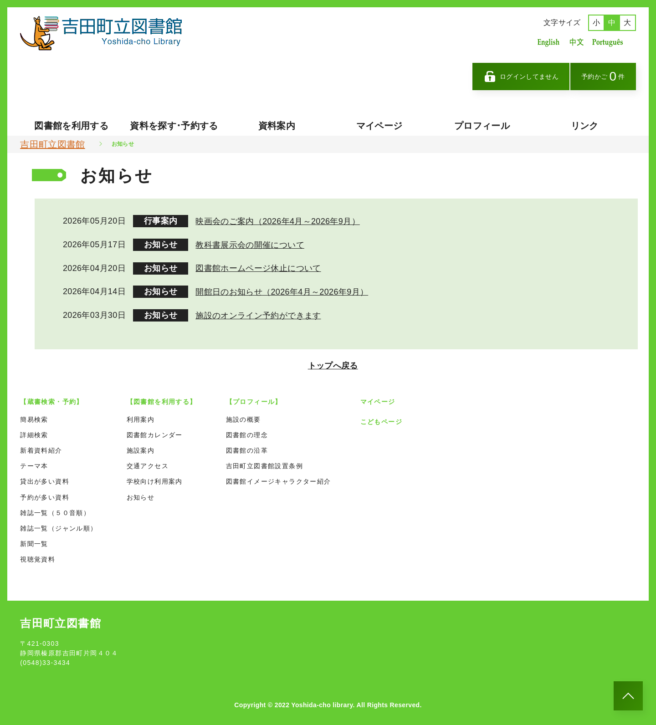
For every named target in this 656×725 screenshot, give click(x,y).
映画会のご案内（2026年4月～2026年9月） (277, 220)
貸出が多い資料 (44, 478)
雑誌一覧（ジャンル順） (58, 525)
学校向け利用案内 (155, 478)
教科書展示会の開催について (249, 244)
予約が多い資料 (44, 494)
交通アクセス (148, 463)
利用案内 (141, 416)
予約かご (603, 76)
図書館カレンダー (155, 431)
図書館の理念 (247, 431)
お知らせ (141, 494)
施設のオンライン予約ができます (258, 313)
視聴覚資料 (37, 556)
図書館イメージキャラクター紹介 (278, 478)
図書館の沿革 (247, 447)
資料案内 (276, 126)
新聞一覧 (34, 541)
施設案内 (141, 447)
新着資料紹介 (41, 447)
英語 (548, 42)
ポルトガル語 (609, 42)
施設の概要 (243, 416)
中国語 (576, 42)
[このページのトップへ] (628, 695)
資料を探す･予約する (174, 126)
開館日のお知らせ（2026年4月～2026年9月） (281, 290)
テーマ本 (34, 463)
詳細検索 (34, 431)
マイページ (379, 126)
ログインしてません (521, 76)
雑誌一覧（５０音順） (55, 509)
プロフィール (482, 126)
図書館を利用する (71, 126)
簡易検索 (34, 416)
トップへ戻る (333, 362)
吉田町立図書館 (52, 144)
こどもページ (381, 418)
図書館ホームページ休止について (258, 267)
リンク (585, 126)
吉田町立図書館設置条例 (264, 463)
